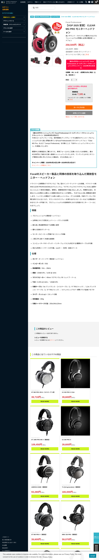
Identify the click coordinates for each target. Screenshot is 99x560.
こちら (86, 60)
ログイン (52, 344)
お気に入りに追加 (79, 118)
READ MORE (41, 395)
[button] (87, 556)
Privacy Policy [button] (47, 557)
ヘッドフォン (60, 19)
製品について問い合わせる (75, 122)
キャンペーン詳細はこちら (45, 166)
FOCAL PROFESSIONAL (47, 19)
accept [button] (92, 556)
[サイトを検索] (42, 8)
